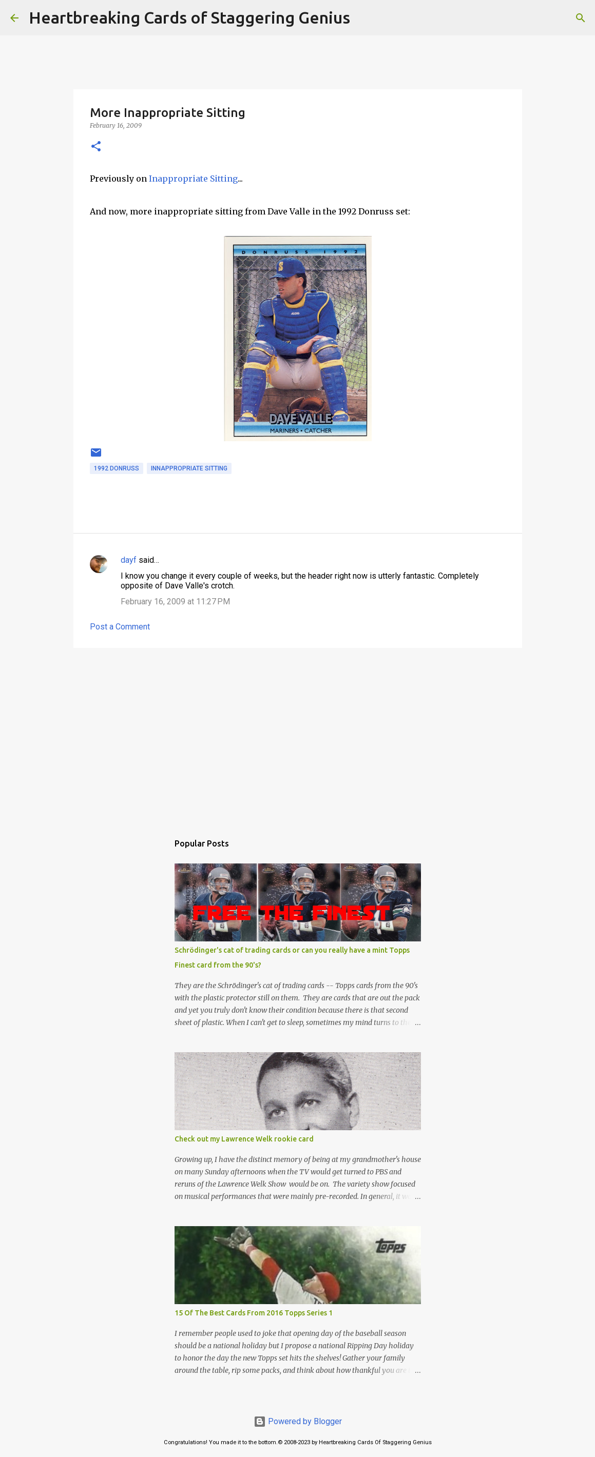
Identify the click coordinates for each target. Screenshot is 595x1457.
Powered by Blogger (298, 1421)
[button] (96, 147)
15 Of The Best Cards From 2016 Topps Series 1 (254, 1313)
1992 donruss (116, 468)
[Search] (364, 18)
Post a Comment (120, 627)
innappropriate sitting (189, 468)
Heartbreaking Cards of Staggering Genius (189, 17)
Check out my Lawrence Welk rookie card (244, 1139)
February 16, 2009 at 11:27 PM (175, 601)
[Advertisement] (297, 735)
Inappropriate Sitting (193, 178)
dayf (129, 560)
